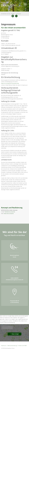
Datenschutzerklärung (12, 345)
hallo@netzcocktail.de (10, 212)
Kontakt (12, 13)
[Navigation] (25, 4)
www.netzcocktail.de (9, 213)
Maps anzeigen (15, 334)
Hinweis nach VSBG (22, 345)
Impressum (18, 13)
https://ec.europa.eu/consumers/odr (10, 83)
